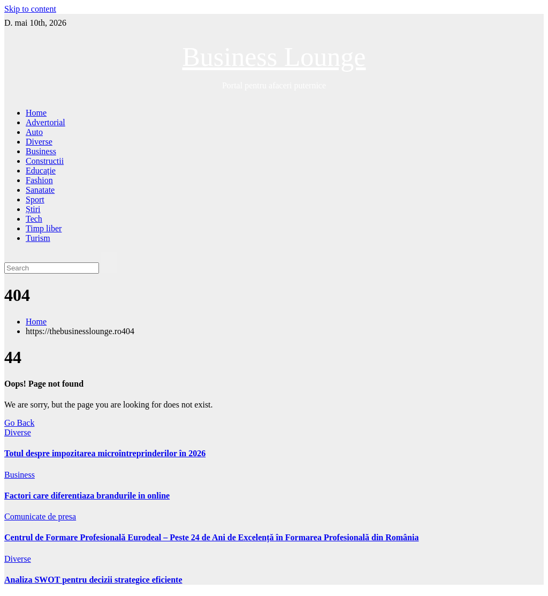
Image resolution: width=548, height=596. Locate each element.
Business (41, 151)
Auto (34, 132)
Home (36, 112)
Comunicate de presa (40, 516)
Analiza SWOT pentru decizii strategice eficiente (93, 579)
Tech (34, 218)
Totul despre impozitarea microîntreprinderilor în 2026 (105, 453)
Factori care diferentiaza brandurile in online (87, 495)
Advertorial (45, 122)
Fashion (39, 180)
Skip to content (30, 8)
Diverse (39, 141)
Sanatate (40, 189)
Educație (41, 170)
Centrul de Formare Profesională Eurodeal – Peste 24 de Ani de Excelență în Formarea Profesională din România (211, 537)
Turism (38, 238)
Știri (33, 209)
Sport (35, 199)
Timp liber (44, 228)
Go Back (19, 422)
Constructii (45, 160)
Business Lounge (274, 57)
